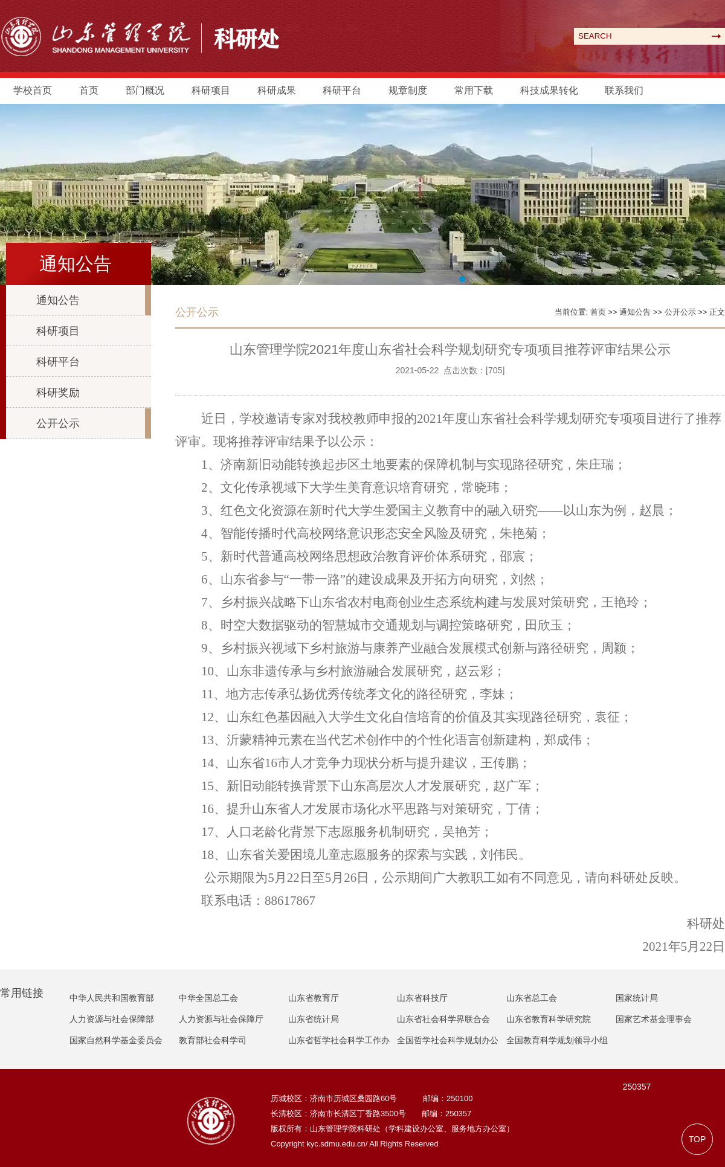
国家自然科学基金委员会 (116, 1040)
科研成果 (276, 90)
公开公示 (58, 423)
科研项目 (211, 90)
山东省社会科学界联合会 (443, 1019)
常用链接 (22, 993)
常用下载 (473, 90)
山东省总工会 (531, 998)
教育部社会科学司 (212, 1040)
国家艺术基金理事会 (654, 1019)
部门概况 (145, 90)
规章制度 (407, 90)
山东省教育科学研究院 (548, 1019)
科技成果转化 (549, 90)
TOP (697, 1139)
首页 (88, 90)
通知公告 (58, 300)
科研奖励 (58, 393)
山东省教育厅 (313, 998)
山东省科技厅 (422, 998)
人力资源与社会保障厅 (221, 1019)
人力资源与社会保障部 (111, 1019)
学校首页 (32, 90)
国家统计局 (637, 998)
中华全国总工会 (208, 998)
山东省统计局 (313, 1019)
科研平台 (342, 90)
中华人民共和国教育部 (111, 998)
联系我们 (624, 90)
